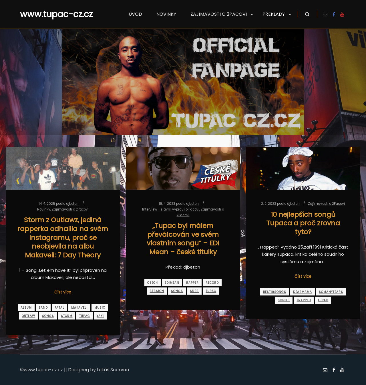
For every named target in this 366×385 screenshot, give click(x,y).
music (99, 307)
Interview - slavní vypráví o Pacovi (170, 209)
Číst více (62, 292)
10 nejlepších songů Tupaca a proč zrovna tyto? (303, 223)
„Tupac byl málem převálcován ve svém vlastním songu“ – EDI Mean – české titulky (183, 239)
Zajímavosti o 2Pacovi (70, 209)
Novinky (43, 209)
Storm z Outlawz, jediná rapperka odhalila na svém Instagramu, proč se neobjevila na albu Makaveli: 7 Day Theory (62, 237)
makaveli (79, 307)
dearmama (302, 292)
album (26, 307)
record (212, 283)
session (157, 291)
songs (48, 316)
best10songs (274, 292)
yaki (100, 316)
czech (152, 283)
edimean (172, 283)
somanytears (331, 292)
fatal (59, 307)
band (43, 307)
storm (66, 316)
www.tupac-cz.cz (48, 14)
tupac (84, 316)
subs (194, 291)
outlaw (28, 316)
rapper (192, 283)
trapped (304, 300)
